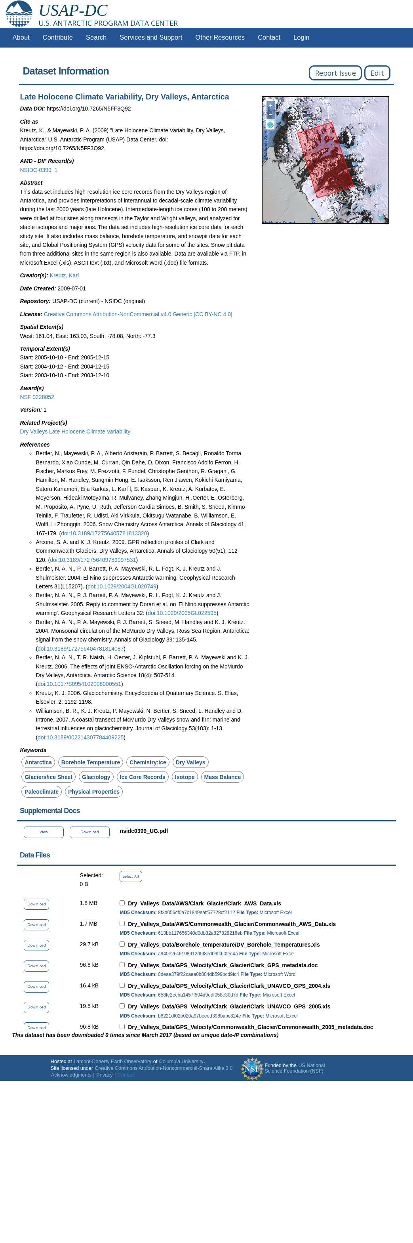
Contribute (58, 37)
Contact (269, 37)
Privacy (104, 1075)
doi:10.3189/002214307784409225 (81, 737)
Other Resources (220, 37)
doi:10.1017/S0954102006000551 (79, 684)
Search (96, 37)
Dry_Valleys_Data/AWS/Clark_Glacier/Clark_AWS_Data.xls (204, 903)
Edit (377, 73)
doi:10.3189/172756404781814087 (81, 648)
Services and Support (151, 37)
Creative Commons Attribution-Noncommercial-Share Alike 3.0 (163, 1068)
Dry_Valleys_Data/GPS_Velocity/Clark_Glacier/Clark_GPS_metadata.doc (223, 965)
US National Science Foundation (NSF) (295, 1068)
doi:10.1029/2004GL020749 (122, 586)
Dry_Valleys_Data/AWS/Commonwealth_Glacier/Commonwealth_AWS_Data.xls (232, 924)
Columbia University (181, 1061)
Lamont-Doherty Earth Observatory (112, 1061)
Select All (131, 876)
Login (301, 37)
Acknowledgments (71, 1075)
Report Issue (335, 73)
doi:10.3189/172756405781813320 (104, 533)
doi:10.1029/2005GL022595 (182, 613)
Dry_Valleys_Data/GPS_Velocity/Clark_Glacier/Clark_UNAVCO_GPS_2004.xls (229, 986)
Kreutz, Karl (64, 275)
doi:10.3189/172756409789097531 (93, 560)
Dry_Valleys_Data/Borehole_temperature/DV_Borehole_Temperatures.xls (224, 944)
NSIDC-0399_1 (38, 170)
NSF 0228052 (37, 397)
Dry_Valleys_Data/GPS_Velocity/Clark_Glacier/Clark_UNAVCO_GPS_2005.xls (229, 1006)
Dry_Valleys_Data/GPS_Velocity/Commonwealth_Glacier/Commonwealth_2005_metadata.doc (250, 1027)
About (21, 37)
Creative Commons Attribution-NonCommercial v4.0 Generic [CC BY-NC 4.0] (138, 314)
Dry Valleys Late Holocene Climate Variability (75, 431)
